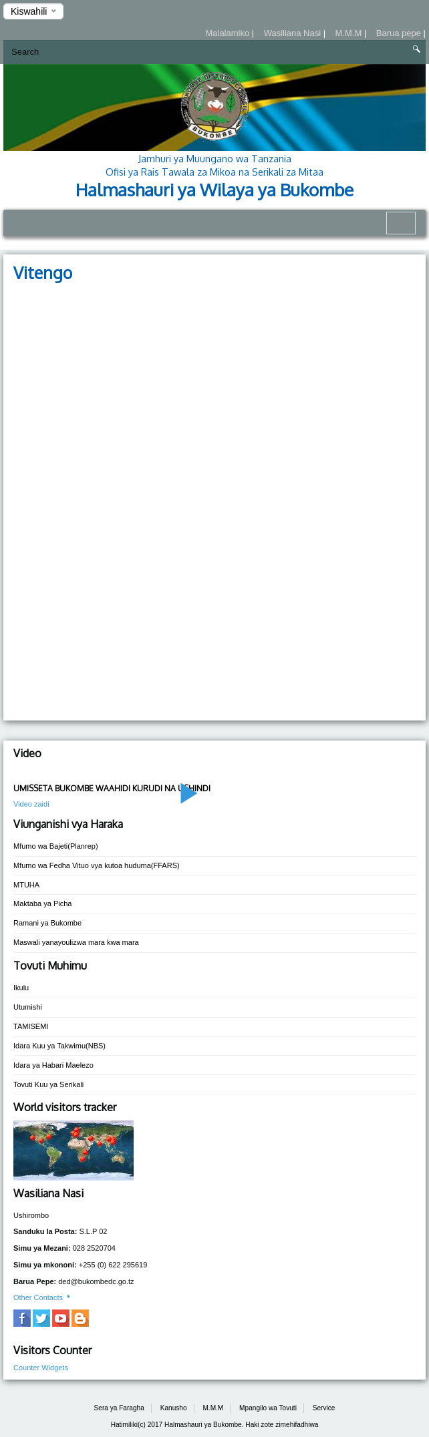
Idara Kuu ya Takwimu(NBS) (59, 1046)
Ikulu (21, 988)
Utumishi (27, 1007)
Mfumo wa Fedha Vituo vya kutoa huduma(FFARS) (96, 865)
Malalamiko (228, 33)
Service (324, 1408)
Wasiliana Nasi (293, 33)
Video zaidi (31, 804)
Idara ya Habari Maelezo (53, 1065)
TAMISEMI (30, 1026)
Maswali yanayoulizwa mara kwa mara (76, 942)
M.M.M (349, 33)
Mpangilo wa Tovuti (268, 1408)
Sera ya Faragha (119, 1408)
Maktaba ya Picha (42, 903)
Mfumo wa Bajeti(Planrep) (55, 846)
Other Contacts (42, 1297)
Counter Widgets (40, 1368)
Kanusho (173, 1408)
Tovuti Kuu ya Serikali (48, 1084)
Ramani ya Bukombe (47, 923)
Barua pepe (400, 33)
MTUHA (26, 885)
